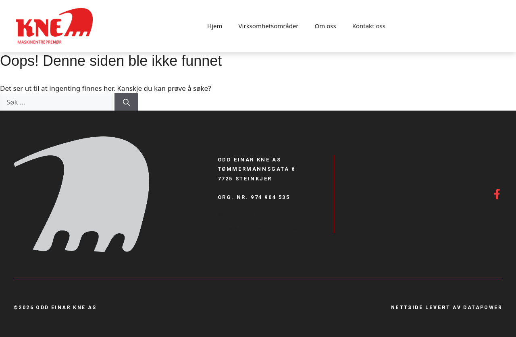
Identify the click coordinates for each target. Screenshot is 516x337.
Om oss (325, 26)
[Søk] (126, 102)
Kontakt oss (368, 26)
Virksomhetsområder (269, 26)
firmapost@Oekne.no (258, 228)
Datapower (482, 307)
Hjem (214, 26)
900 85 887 (236, 213)
